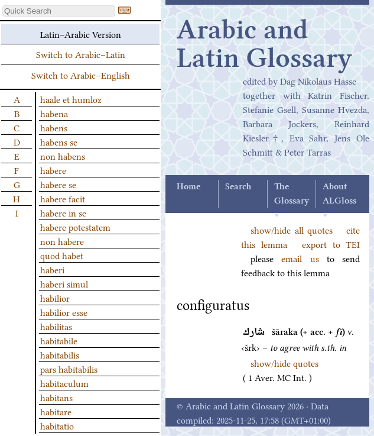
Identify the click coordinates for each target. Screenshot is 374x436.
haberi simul (64, 283)
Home (188, 187)
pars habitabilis (68, 368)
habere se (58, 183)
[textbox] (58, 11)
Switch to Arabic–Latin (80, 53)
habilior (55, 297)
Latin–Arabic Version (80, 33)
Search (238, 187)
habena (54, 113)
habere (53, 169)
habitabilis (59, 354)
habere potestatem (75, 226)
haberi (52, 269)
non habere (62, 240)
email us (299, 257)
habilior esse (63, 311)
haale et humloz (71, 98)
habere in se (63, 212)
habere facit (62, 198)
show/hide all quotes (292, 229)
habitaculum (64, 382)
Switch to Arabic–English (80, 74)
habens (53, 127)
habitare (55, 411)
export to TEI (331, 243)
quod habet (61, 254)
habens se (58, 141)
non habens (62, 155)
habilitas (56, 325)
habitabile (58, 340)
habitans (56, 396)
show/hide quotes (284, 362)
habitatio (57, 425)
